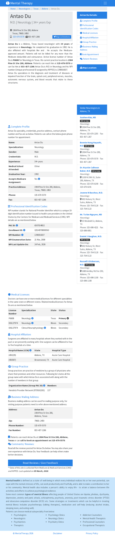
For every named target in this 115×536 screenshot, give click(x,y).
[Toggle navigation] (105, 3)
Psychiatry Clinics (56, 521)
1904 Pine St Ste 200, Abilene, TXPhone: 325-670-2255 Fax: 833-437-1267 (91, 127)
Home (13, 8)
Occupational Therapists (94, 525)
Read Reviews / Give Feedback (40, 462)
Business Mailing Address (89, 48)
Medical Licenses (89, 33)
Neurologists (24, 8)
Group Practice (88, 42)
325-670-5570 (18, 36)
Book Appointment (89, 54)
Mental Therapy (19, 3)
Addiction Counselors (92, 515)
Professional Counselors (94, 521)
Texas (36, 8)
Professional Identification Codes (89, 27)
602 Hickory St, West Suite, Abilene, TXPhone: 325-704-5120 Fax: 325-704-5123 (91, 200)
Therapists (19, 525)
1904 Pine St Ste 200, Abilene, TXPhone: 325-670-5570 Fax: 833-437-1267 (91, 152)
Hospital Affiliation (89, 37)
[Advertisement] (40, 104)
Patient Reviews (88, 58)
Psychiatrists (20, 521)
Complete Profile (88, 20)
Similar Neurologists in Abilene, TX (90, 110)
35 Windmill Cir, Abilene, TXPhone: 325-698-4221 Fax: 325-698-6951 (91, 222)
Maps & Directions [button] (62, 37)
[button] (39, 179)
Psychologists (20, 515)
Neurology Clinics (56, 518)
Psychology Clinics (56, 515)
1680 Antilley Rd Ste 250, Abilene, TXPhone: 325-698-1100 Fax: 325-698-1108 (92, 271)
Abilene (45, 8)
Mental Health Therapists (94, 518)
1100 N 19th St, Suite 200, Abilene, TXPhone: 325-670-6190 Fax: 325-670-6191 (91, 177)
